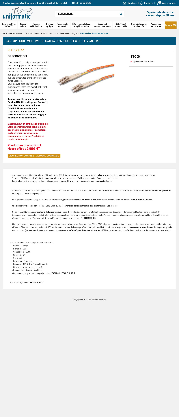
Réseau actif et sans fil (62, 25)
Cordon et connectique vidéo (102, 25)
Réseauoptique (49, 25)
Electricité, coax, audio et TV (139, 25)
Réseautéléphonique (36, 25)
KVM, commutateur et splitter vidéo (81, 25)
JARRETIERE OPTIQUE (68, 33)
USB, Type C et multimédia (121, 25)
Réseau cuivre (23, 25)
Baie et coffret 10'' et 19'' (9, 25)
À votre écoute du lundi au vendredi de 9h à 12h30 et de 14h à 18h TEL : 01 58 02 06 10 (47, 3)
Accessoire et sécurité (156, 25)
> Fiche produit (36, 282)
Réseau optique (49, 33)
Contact (132, 3)
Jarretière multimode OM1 (94, 33)
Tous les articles (32, 33)
